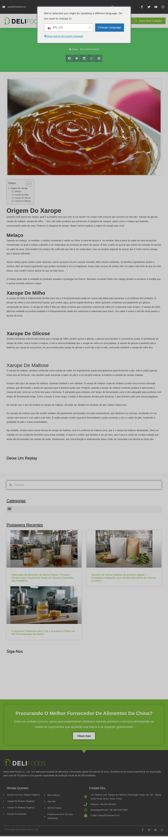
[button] (69, 59)
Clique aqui (84, 736)
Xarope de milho (22, 196)
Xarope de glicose (23, 199)
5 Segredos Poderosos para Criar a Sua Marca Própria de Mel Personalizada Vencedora (43, 633)
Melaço (18, 192)
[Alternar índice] (27, 185)
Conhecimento (91, 50)
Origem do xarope (19, 189)
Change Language (109, 27)
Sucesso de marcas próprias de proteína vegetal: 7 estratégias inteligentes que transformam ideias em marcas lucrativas (123, 578)
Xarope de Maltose (23, 202)
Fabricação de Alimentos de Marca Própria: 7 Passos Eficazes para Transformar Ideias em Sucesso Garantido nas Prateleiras (42, 578)
